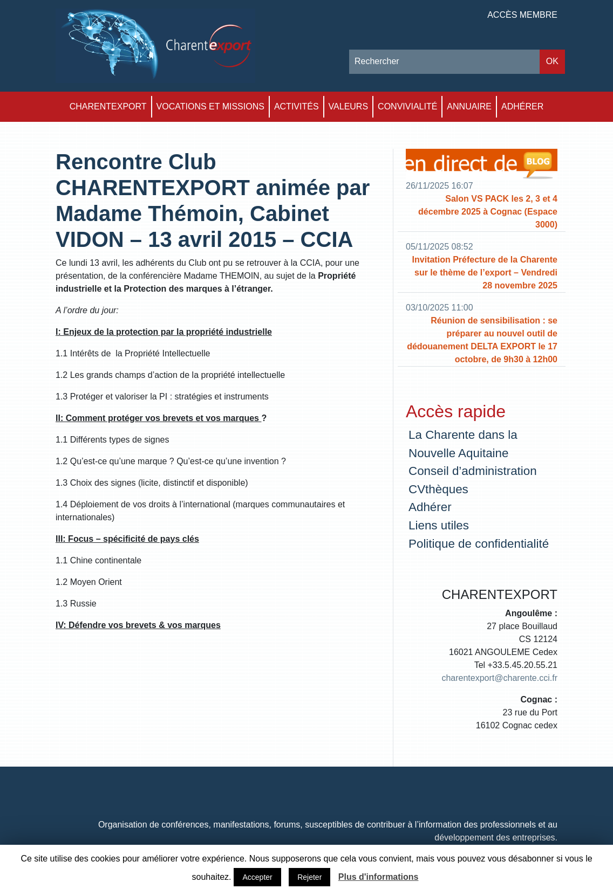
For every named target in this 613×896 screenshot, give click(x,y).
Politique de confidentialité (478, 543)
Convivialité (407, 106)
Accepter (257, 877)
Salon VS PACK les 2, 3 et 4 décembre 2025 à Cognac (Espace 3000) (487, 211)
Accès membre (522, 14)
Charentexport (108, 106)
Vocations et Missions (210, 106)
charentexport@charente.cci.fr (499, 678)
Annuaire (469, 106)
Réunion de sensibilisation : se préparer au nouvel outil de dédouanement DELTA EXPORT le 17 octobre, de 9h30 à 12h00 (482, 340)
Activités (296, 106)
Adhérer (522, 106)
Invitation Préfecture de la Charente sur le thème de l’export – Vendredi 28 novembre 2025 (484, 272)
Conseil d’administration (472, 471)
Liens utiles (438, 525)
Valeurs (349, 106)
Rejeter (309, 877)
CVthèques (438, 489)
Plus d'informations (378, 876)
